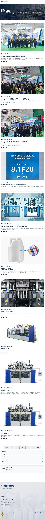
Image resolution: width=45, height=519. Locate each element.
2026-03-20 (9, 223)
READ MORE (4, 61)
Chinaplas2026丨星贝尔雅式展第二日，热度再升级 (15, 99)
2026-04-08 (9, 182)
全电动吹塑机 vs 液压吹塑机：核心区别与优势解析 (14, 226)
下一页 (38, 447)
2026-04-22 (9, 96)
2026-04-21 (9, 139)
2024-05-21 (9, 346)
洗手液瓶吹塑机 (5, 433)
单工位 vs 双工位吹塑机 (7, 312)
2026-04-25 (9, 53)
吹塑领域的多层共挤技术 (7, 269)
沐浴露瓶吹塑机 (5, 390)
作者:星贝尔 (3, 53)
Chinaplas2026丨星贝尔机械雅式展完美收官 (13, 56)
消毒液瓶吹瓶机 (5, 349)
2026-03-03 (9, 309)
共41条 (6, 447)
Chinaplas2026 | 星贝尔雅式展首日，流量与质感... (14, 142)
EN (40, 2)
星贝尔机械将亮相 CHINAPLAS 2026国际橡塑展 (13, 185)
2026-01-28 (9, 266)
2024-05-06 (9, 387)
